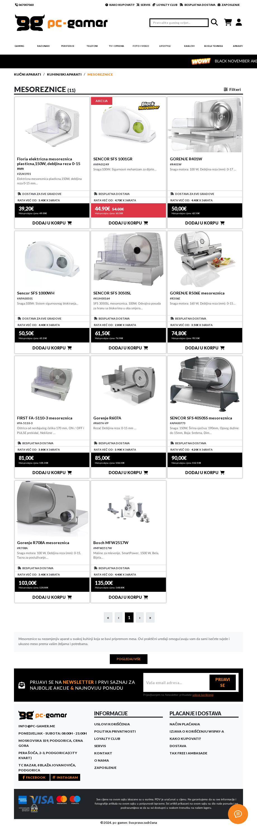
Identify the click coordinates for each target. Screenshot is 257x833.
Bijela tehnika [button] (213, 46)
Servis (100, 746)
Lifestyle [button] (165, 46)
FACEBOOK (34, 777)
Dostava (178, 746)
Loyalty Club (107, 739)
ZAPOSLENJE (229, 4)
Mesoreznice (100, 74)
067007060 (24, 4)
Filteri (232, 89)
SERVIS (143, 4)
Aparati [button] (238, 46)
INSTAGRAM (65, 777)
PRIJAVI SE (222, 682)
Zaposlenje (105, 768)
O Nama (101, 760)
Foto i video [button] (141, 46)
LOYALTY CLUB (165, 4)
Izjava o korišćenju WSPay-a (197, 731)
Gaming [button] (19, 46)
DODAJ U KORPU (52, 223)
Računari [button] (43, 46)
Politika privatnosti (115, 731)
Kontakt (103, 753)
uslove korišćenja (202, 695)
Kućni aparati (27, 74)
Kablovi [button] (189, 46)
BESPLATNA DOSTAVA (197, 4)
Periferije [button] (67, 46)
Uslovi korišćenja (112, 724)
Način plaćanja (185, 724)
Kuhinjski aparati (64, 74)
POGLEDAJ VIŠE (129, 659)
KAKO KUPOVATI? (119, 4)
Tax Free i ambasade (188, 753)
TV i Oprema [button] (116, 46)
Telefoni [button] (92, 46)
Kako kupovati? (185, 739)
